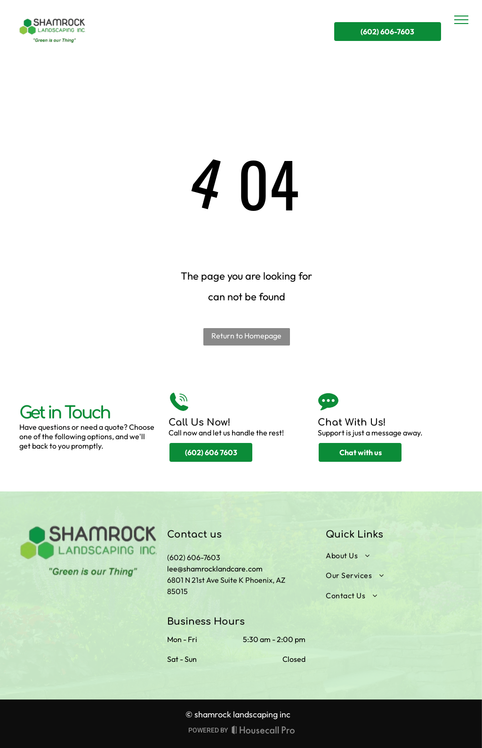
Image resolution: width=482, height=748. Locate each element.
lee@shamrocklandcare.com (215, 568)
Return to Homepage (246, 335)
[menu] (461, 20)
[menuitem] (391, 555)
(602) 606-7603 (193, 557)
